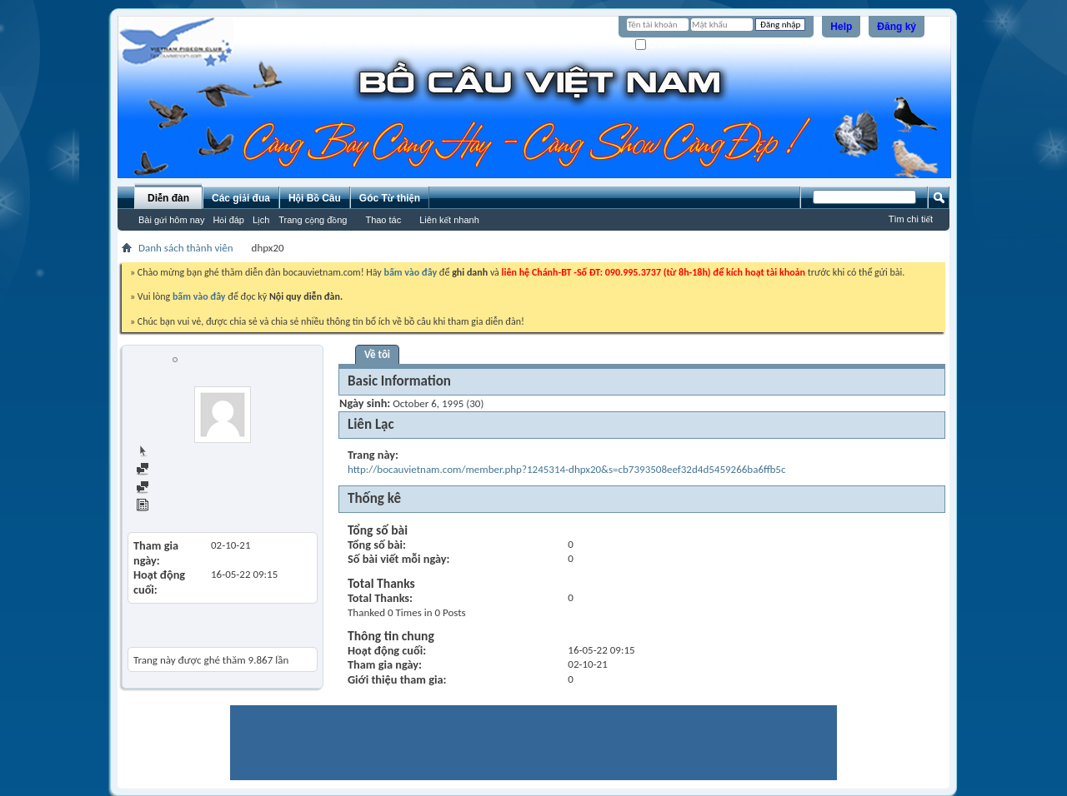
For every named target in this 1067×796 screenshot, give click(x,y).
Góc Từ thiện (389, 198)
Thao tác (383, 220)
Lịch (261, 220)
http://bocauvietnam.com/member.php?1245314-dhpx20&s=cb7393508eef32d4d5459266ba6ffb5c (566, 469)
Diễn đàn (168, 198)
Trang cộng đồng (312, 220)
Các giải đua (241, 198)
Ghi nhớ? (659, 45)
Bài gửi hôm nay (171, 220)
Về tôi (377, 354)
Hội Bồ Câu (314, 198)
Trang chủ (165, 451)
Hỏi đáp (228, 220)
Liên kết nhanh (449, 220)
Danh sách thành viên (185, 247)
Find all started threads (194, 488)
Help (841, 26)
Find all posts (172, 470)
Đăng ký (896, 26)
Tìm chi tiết (911, 219)
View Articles (172, 506)
